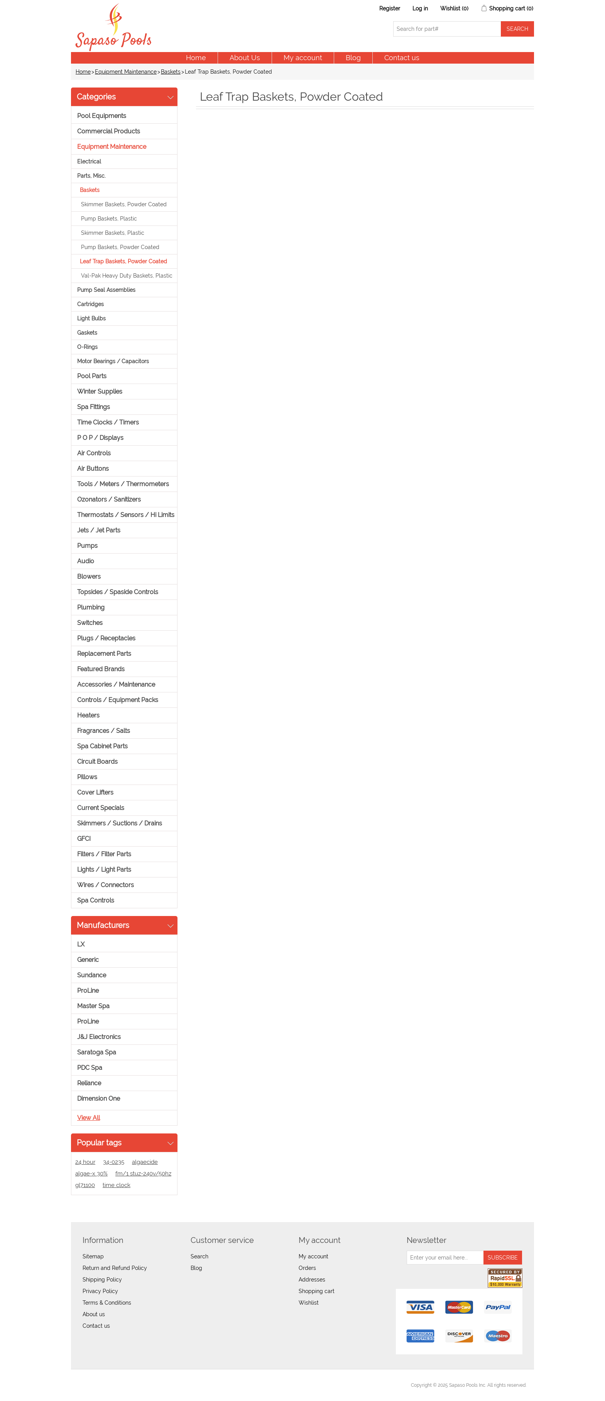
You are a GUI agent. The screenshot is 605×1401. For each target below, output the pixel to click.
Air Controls (94, 453)
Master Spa (93, 1006)
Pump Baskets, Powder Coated (120, 247)
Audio (85, 561)
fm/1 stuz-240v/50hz (143, 1173)
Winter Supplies (99, 391)
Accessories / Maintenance (116, 684)
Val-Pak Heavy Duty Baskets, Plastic (126, 276)
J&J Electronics (99, 1037)
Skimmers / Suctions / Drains (119, 823)
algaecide (145, 1162)
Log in (420, 8)
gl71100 (85, 1185)
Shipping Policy (102, 1279)
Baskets (171, 72)
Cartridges (90, 304)
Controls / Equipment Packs (117, 700)
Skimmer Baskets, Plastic (112, 233)
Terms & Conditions (107, 1303)
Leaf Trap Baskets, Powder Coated (123, 261)
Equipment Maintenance (126, 72)
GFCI (84, 838)
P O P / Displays (100, 437)
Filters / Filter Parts (104, 854)
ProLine (88, 990)
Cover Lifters (95, 792)
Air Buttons (93, 468)
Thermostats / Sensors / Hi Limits (125, 515)
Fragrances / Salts (103, 730)
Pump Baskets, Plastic (109, 219)
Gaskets (87, 333)
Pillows (87, 777)
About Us (245, 58)
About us (94, 1314)
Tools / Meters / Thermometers (123, 484)
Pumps (87, 545)
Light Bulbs (91, 318)
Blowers (89, 576)
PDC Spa (89, 1067)
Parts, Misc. (91, 176)
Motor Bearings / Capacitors (113, 361)
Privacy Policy (100, 1291)
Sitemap (93, 1256)
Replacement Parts (104, 653)
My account (303, 58)
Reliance (89, 1083)
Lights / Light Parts (104, 869)
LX (80, 944)
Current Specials (100, 808)
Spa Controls (95, 900)
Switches (90, 622)
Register (389, 8)
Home (196, 58)
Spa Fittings (93, 407)
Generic (88, 959)
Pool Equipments (101, 116)
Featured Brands (101, 669)
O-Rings (87, 347)
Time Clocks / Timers (108, 422)
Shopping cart (317, 1291)
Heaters (88, 715)
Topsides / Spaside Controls (117, 592)
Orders (307, 1268)
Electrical (89, 161)
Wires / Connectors (105, 885)
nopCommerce (121, 1385)
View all (88, 1117)
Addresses (312, 1279)
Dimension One (98, 1098)
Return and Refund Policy (115, 1268)
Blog (353, 58)
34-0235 (113, 1162)
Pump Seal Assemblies (106, 290)
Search (199, 1256)
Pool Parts (91, 376)
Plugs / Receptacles (106, 638)
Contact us (401, 58)
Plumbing (91, 607)
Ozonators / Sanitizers (109, 499)
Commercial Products (108, 131)
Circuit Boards (97, 761)
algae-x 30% (91, 1173)
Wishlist (309, 1303)
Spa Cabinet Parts (102, 746)
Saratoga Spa (96, 1052)
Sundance (91, 975)
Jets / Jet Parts (98, 530)
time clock (116, 1185)
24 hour (85, 1162)
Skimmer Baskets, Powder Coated (124, 204)
